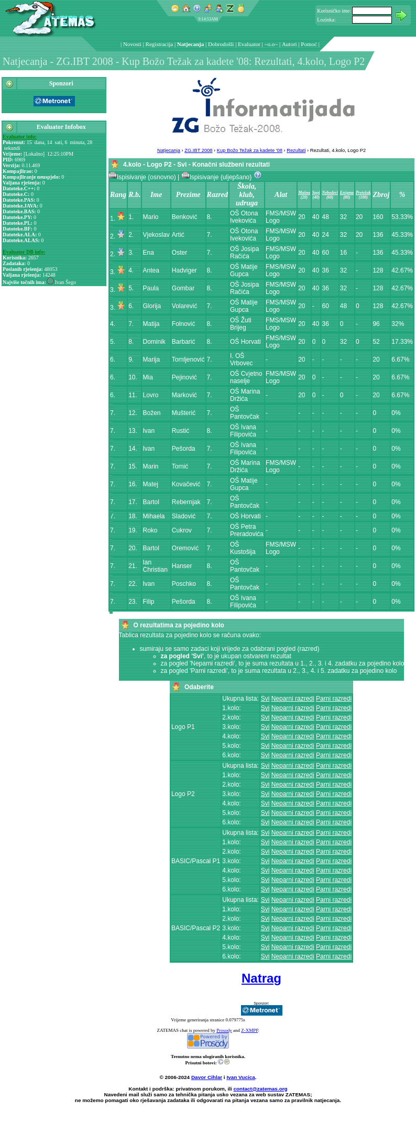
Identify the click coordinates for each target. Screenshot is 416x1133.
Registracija (159, 44)
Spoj (316, 192)
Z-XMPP (249, 1030)
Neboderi (329, 192)
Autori (289, 44)
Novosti (132, 44)
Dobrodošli (221, 44)
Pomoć (309, 44)
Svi (265, 698)
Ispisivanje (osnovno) (143, 177)
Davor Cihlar (206, 1077)
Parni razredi (334, 698)
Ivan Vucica (240, 1077)
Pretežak (363, 192)
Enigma (347, 192)
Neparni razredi (292, 698)
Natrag (261, 978)
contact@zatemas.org (261, 1089)
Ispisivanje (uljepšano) (217, 177)
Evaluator (249, 44)
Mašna (304, 192)
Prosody (224, 1030)
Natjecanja (190, 44)
